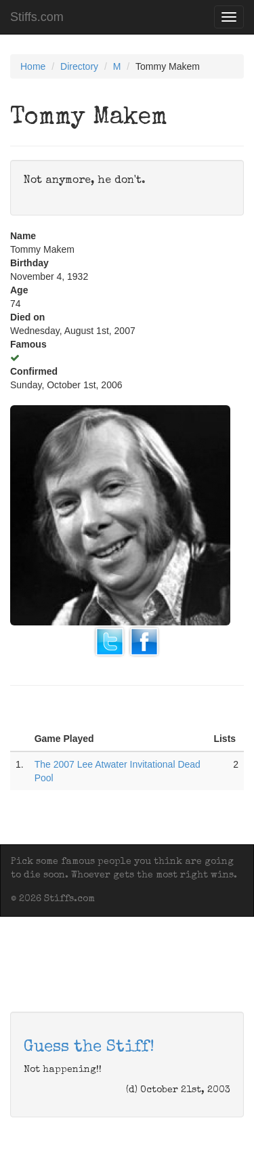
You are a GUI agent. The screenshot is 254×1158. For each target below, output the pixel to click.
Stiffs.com (37, 17)
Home (32, 66)
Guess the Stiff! (89, 1047)
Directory (79, 66)
